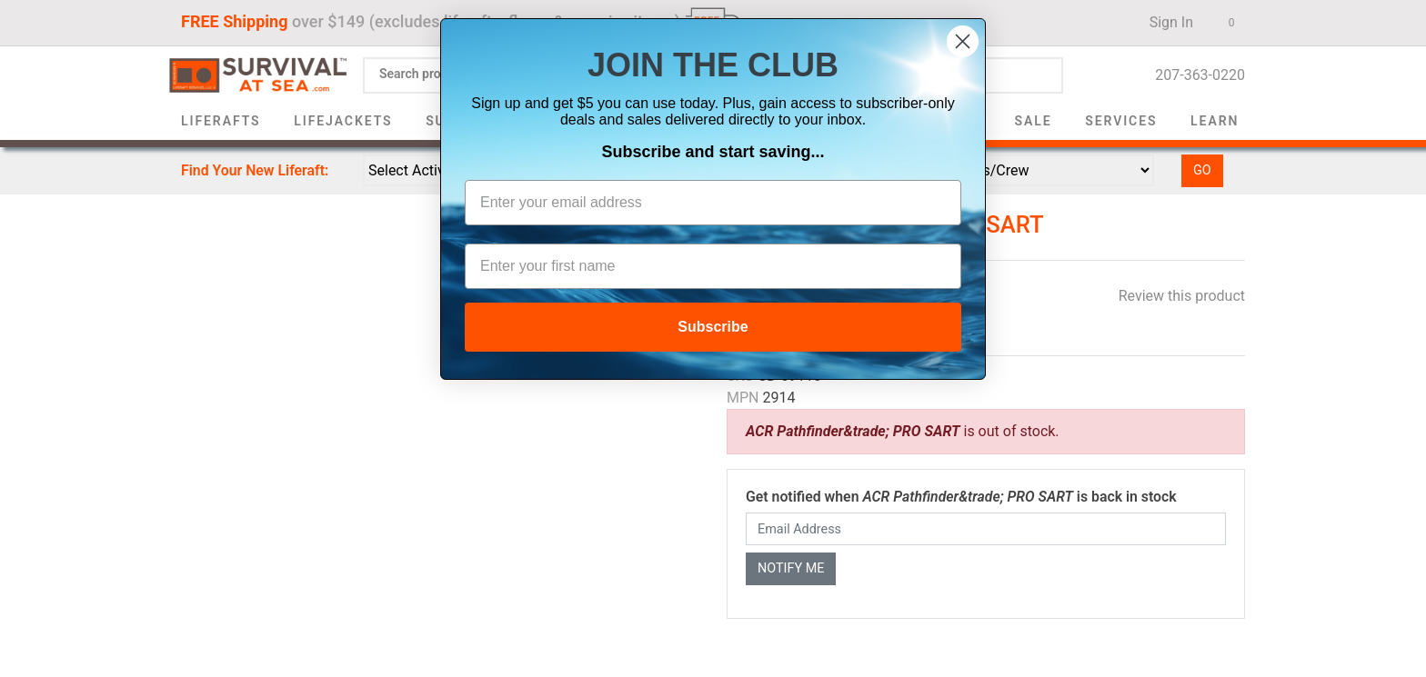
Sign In (1166, 22)
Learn (1214, 121)
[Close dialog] (963, 41)
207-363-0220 (1194, 75)
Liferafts (221, 121)
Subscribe (713, 326)
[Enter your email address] (713, 202)
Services (1121, 121)
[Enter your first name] (713, 266)
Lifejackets (343, 121)
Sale (1033, 121)
